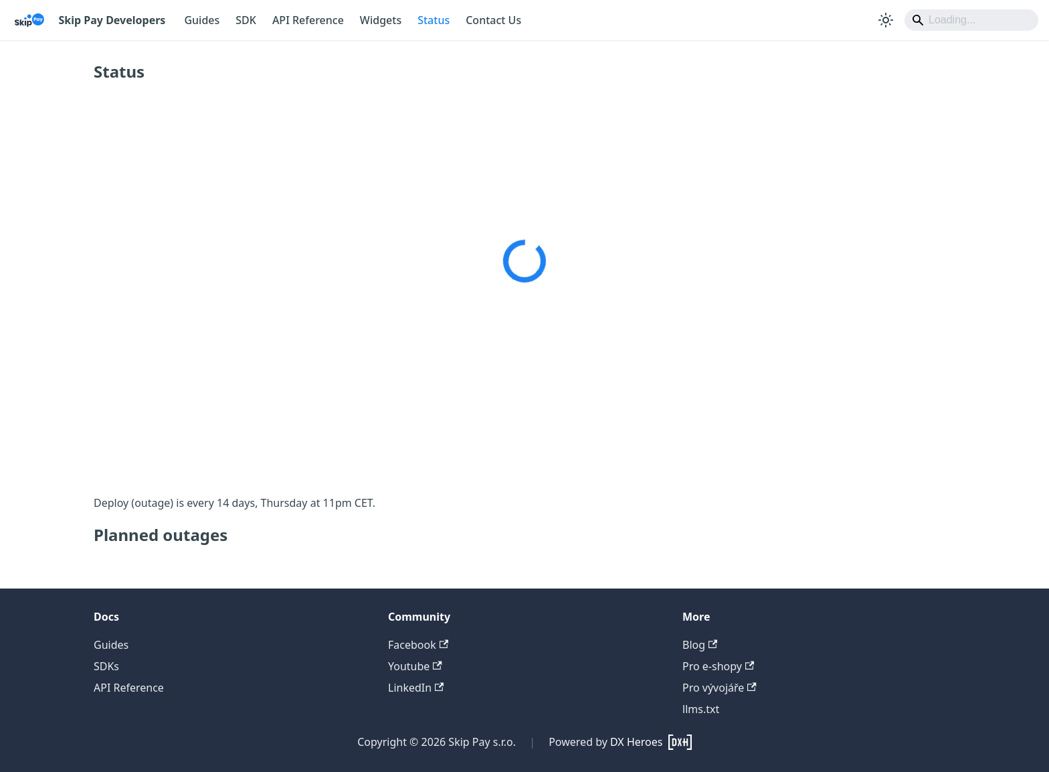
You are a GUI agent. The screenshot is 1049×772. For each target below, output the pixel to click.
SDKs (106, 666)
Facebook (418, 644)
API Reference (308, 20)
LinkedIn (416, 687)
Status (433, 20)
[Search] (971, 20)
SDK (245, 20)
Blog (699, 644)
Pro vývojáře (719, 687)
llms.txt (700, 709)
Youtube (415, 666)
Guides (201, 20)
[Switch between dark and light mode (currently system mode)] (885, 20)
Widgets (380, 20)
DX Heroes (636, 742)
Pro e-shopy (718, 666)
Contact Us (493, 20)
